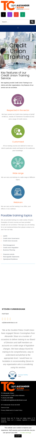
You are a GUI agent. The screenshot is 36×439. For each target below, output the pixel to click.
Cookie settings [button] (25, 433)
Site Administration (7, 413)
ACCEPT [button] (18, 436)
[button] (18, 27)
